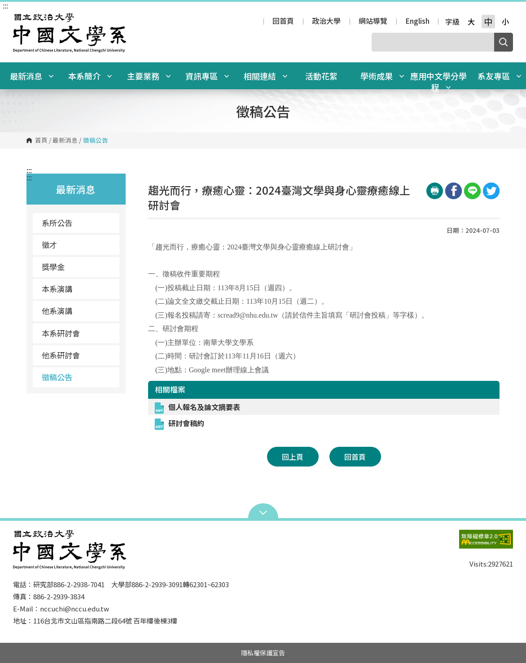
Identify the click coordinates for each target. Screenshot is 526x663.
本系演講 (57, 288)
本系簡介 (90, 76)
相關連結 (266, 76)
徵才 (49, 244)
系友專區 (500, 76)
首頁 (41, 140)
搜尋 (503, 42)
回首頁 (283, 21)
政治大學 (326, 21)
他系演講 (57, 310)
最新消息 (32, 76)
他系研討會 (61, 355)
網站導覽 (373, 21)
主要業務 (149, 76)
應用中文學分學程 (438, 81)
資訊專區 (207, 76)
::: (5, 5)
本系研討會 (61, 333)
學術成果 (382, 76)
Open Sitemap (263, 511)
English (417, 21)
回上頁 (292, 456)
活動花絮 (321, 76)
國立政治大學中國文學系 (22, 19)
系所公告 (57, 222)
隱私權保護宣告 (263, 652)
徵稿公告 (57, 377)
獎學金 (53, 266)
